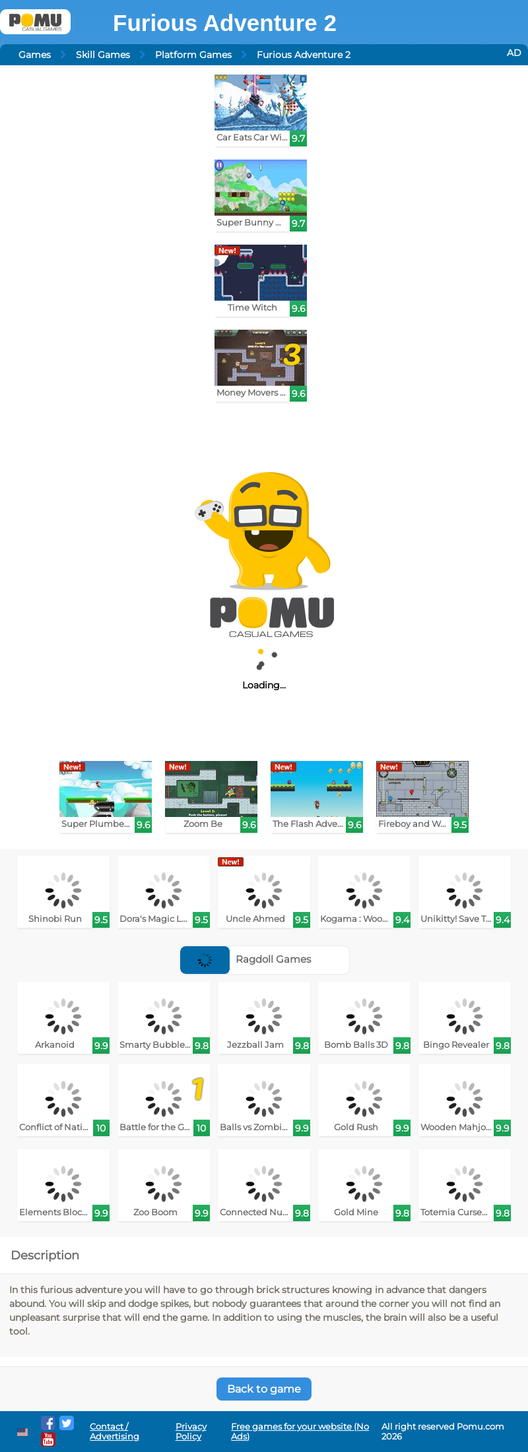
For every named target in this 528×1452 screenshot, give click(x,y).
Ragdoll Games (245, 959)
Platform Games (193, 55)
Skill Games (103, 55)
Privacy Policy (191, 1431)
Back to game (264, 1389)
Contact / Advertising (114, 1431)
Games (34, 55)
